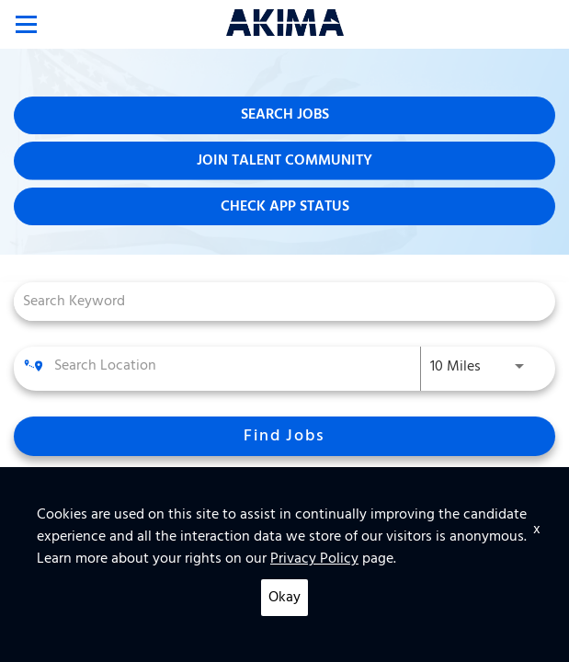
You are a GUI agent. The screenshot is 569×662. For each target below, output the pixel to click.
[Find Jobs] (284, 436)
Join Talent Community (284, 161)
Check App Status (285, 207)
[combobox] (275, 301)
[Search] (284, 436)
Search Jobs (285, 115)
